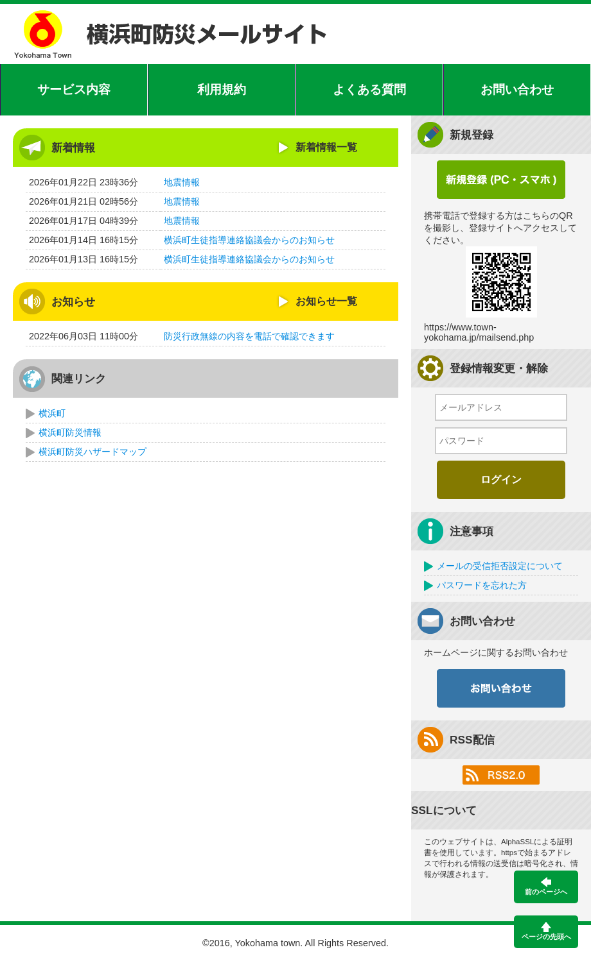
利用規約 (221, 89)
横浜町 (52, 413)
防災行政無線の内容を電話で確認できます (249, 336)
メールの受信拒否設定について (500, 566)
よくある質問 (369, 89)
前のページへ (546, 886)
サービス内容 (73, 89)
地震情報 (182, 182)
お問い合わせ (517, 89)
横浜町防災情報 (70, 432)
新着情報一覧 (326, 147)
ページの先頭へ (546, 931)
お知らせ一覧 (326, 301)
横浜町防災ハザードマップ (92, 451)
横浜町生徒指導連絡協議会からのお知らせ (249, 240)
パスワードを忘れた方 (482, 585)
